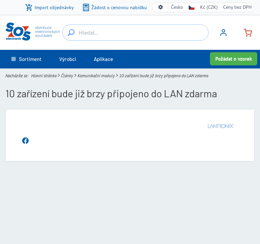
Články (67, 76)
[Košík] (245, 32)
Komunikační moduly (96, 76)
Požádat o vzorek (233, 59)
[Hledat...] (71, 32)
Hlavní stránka (44, 76)
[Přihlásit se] (223, 35)
